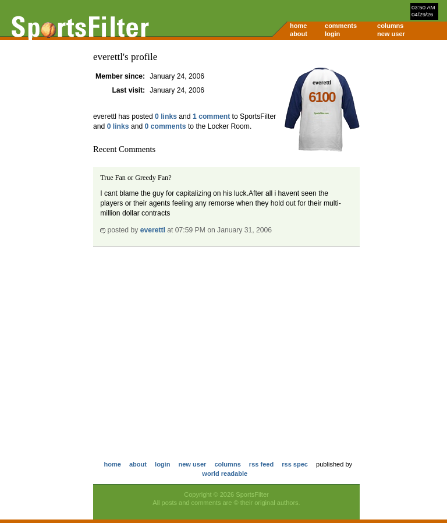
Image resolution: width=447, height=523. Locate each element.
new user (391, 33)
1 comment (211, 116)
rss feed (261, 464)
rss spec (295, 464)
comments (341, 25)
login (332, 33)
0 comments (165, 126)
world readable (224, 473)
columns (390, 25)
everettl (152, 230)
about (298, 33)
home (298, 25)
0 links (166, 116)
